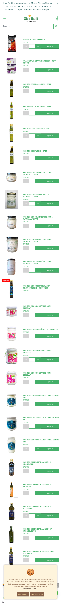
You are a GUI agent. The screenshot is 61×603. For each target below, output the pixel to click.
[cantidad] (32, 46)
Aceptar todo (22, 594)
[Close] (57, 3)
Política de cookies (30, 589)
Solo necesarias (37, 594)
